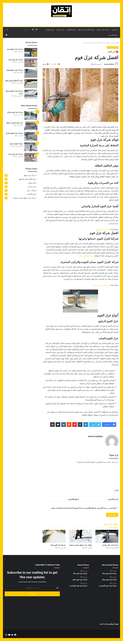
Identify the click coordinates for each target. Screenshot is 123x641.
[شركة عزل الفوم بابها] (54, 536)
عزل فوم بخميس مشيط (101, 285)
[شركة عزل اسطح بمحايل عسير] (30, 94)
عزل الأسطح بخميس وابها (14, 80)
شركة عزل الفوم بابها (58, 545)
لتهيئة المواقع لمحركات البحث (108, 624)
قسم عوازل (50, 30)
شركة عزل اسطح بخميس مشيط (24, 198)
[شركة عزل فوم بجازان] (30, 115)
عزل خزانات (60, 30)
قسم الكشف (71, 30)
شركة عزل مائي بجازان (110, 545)
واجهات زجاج (31, 190)
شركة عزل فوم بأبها (103, 229)
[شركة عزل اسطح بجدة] (30, 52)
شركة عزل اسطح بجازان (14, 133)
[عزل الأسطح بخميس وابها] (30, 83)
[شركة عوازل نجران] (30, 146)
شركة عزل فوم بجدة (15, 60)
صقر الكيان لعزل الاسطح (86, 30)
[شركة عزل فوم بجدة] (30, 62)
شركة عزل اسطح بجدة (15, 49)
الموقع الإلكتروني (73, 499)
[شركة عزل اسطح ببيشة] (30, 73)
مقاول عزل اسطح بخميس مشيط (80, 545)
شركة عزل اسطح (103, 30)
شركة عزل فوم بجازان (86, 256)
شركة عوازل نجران (16, 144)
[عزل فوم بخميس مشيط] (30, 126)
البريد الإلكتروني (112, 499)
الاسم (116, 490)
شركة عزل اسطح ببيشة (14, 70)
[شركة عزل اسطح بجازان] (30, 136)
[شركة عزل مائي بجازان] (106, 536)
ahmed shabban (109, 64)
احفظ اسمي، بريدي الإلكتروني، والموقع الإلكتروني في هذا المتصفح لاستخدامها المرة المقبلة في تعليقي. (83, 508)
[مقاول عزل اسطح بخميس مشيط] (80, 536)
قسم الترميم (113, 35)
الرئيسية (114, 30)
